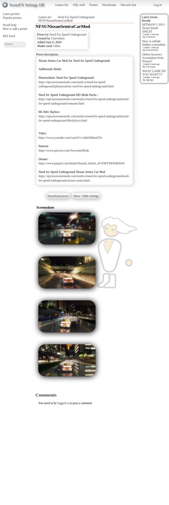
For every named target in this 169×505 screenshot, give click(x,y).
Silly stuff (79, 4)
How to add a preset (15, 28)
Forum (93, 4)
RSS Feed (9, 36)
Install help (10, 25)
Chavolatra (57, 38)
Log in (158, 4)
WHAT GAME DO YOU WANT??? (154, 72)
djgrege (149, 79)
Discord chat (128, 4)
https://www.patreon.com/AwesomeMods (64, 150)
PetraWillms (152, 50)
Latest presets (11, 13)
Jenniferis (151, 36)
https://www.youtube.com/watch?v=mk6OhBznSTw (70, 137)
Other (56, 46)
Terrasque (151, 66)
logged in (63, 403)
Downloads (109, 4)
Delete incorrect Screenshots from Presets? (153, 58)
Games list (61, 4)
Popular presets (12, 17)
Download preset (58, 196)
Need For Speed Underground (76, 17)
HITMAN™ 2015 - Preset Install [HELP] (154, 28)
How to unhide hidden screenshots (153, 43)
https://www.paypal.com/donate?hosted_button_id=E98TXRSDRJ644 (81, 163)
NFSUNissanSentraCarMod (55, 20)
